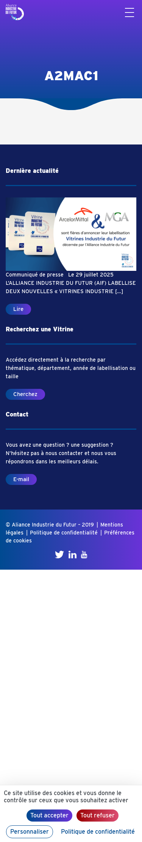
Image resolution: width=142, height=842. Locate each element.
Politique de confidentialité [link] (98, 831)
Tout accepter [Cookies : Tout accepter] (49, 815)
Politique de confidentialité (64, 533)
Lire (18, 309)
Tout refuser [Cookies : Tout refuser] (97, 815)
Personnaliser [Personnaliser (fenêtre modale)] (29, 831)
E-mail (21, 479)
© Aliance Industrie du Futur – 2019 (50, 525)
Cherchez (25, 394)
